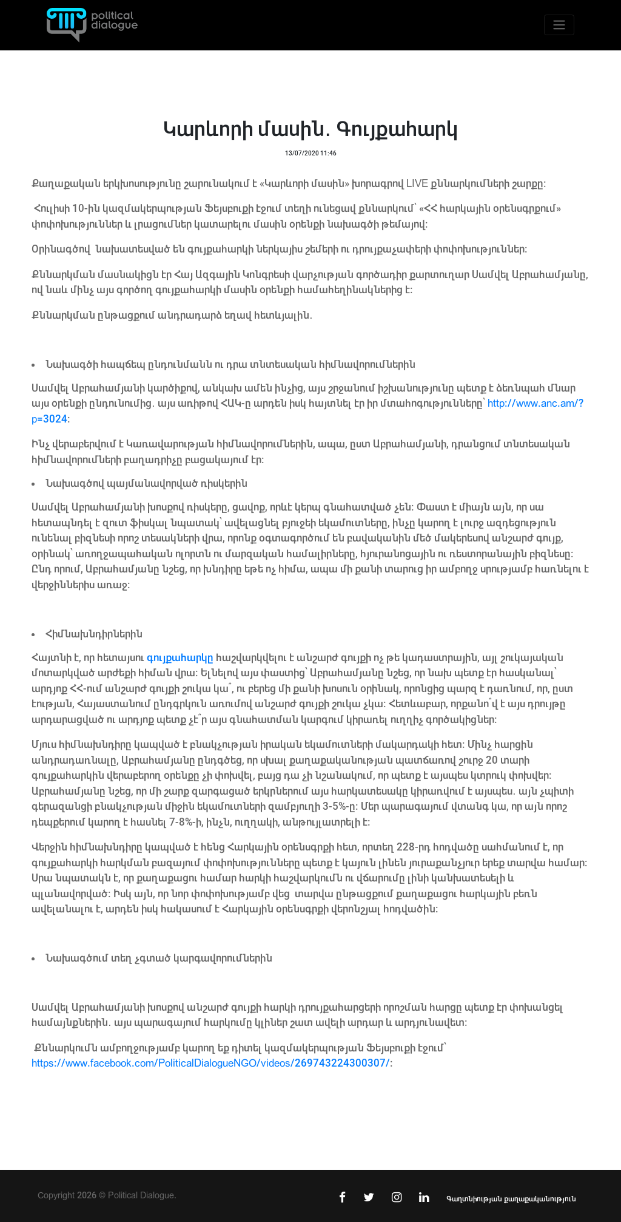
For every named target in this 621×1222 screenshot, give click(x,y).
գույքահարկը (180, 658)
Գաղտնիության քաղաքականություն (511, 1199)
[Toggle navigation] (559, 25)
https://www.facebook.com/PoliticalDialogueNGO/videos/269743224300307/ (211, 1063)
